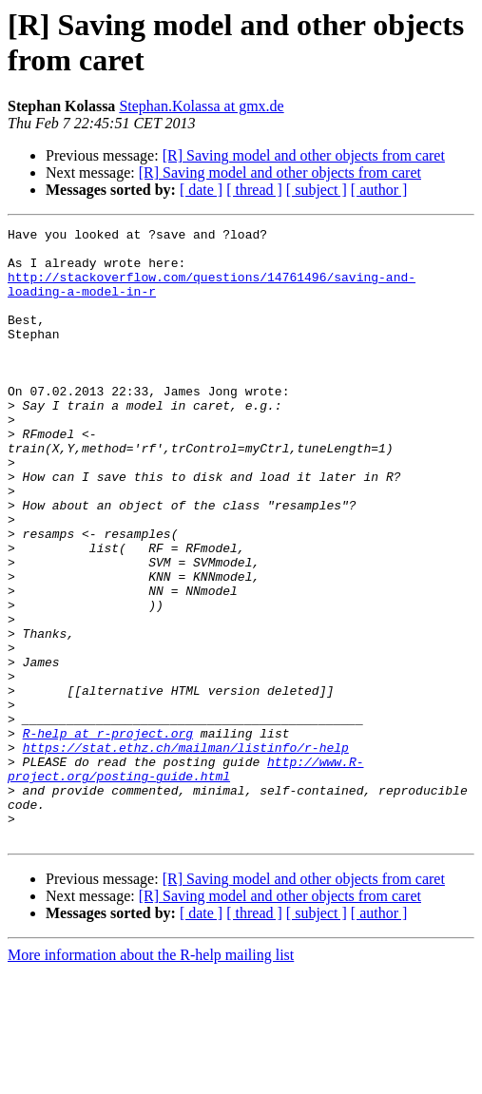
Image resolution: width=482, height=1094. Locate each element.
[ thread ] (254, 190)
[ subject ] (316, 190)
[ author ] (379, 190)
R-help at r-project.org (108, 835)
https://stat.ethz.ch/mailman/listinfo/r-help (186, 852)
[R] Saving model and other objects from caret (304, 155)
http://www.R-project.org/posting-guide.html (185, 878)
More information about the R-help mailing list (151, 1077)
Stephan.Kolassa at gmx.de (201, 106)
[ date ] (201, 190)
